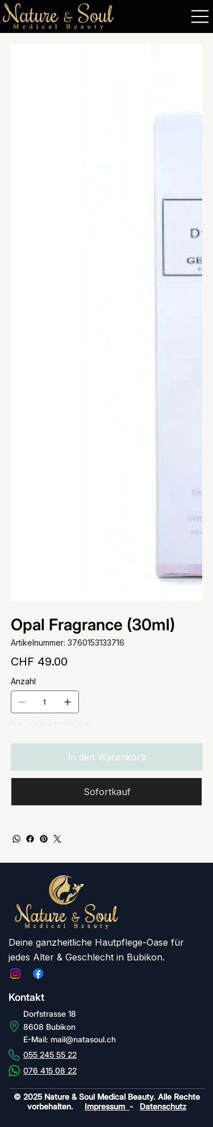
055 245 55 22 (50, 1053)
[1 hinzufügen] (67, 702)
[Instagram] (15, 972)
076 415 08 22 (50, 1069)
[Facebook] (30, 837)
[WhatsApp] (16, 837)
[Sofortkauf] (107, 791)
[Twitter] (57, 837)
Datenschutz (163, 1105)
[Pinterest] (43, 837)
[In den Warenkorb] (107, 757)
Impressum (107, 1105)
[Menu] (200, 16)
